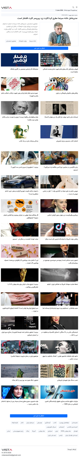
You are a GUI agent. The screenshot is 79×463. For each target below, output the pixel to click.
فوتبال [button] (75, 431)
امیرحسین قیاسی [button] (72, 427)
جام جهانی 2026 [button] (66, 431)
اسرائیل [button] (50, 431)
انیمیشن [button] (61, 427)
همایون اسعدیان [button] (11, 41)
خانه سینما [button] (32, 41)
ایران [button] (56, 431)
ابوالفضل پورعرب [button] (64, 423)
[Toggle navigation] (77, 7)
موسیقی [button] (39, 423)
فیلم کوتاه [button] (15, 423)
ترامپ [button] (60, 435)
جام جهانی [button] (42, 431)
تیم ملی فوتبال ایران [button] (71, 435)
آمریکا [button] (34, 431)
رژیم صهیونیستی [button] (18, 431)
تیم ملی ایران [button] (52, 435)
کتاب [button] (54, 423)
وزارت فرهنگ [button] (22, 41)
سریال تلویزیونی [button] (51, 427)
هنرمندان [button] (74, 423)
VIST (6, 7)
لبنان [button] (8, 431)
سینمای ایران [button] (30, 423)
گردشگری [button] (47, 423)
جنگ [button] (27, 431)
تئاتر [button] (22, 423)
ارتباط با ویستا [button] (72, 449)
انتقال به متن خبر (39, 48)
